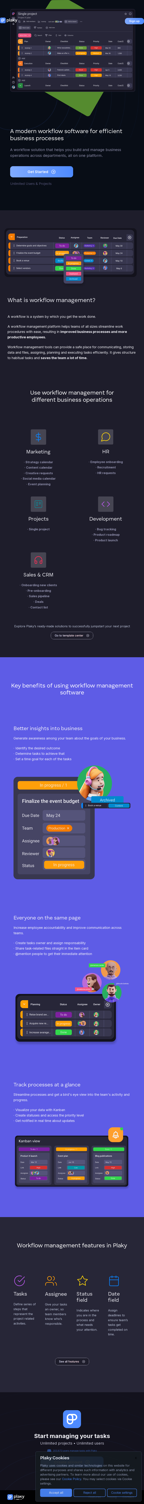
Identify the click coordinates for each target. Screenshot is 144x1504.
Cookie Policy (71, 1479)
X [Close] (136, 1458)
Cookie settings (122, 1492)
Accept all (56, 1492)
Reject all (89, 1492)
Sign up (134, 21)
